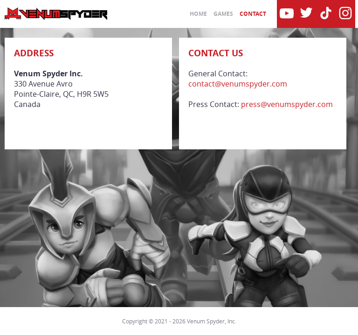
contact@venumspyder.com (237, 84)
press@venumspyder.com (287, 104)
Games (223, 14)
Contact (253, 14)
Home (198, 14)
